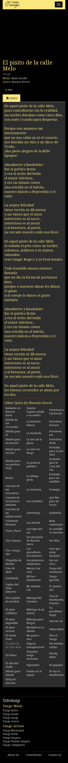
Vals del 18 (55, 621)
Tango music (11, 714)
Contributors (34, 755)
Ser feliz (54, 540)
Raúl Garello (19, 78)
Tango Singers (12, 737)
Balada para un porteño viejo (13, 464)
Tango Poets (10, 734)
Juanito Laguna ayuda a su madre (35, 412)
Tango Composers (14, 744)
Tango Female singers (16, 741)
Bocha (9, 477)
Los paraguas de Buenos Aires (35, 541)
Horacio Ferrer (21, 81)
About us (13, 755)
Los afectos (33, 522)
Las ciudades (35, 501)
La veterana (34, 489)
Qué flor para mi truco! (54, 501)
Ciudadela (12, 578)
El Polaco (11, 655)
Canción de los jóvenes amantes (13, 501)
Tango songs (10, 717)
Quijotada (55, 512)
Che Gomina (13, 540)
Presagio (54, 489)
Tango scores (11, 721)
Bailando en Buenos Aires (13, 412)
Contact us (54, 755)
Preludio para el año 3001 (56, 451)
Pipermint (33, 665)
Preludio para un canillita (54, 478)
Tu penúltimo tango (55, 611)
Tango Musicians (13, 730)
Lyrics (11, 98)
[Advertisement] (30, 35)
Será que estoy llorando (54, 552)
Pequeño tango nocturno (32, 655)
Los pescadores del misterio (34, 552)
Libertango (33, 512)
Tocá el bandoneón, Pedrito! (56, 600)
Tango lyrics (10, 710)
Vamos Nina (56, 629)
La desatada (34, 433)
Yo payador (56, 665)
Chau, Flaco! (13, 530)
